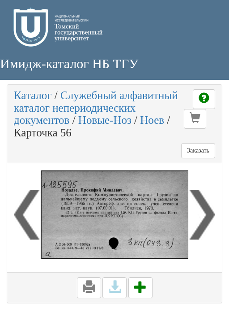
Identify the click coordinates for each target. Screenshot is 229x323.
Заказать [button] (198, 150)
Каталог (33, 95)
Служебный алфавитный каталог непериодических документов (96, 107)
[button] (195, 119)
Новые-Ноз (104, 120)
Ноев (152, 120)
